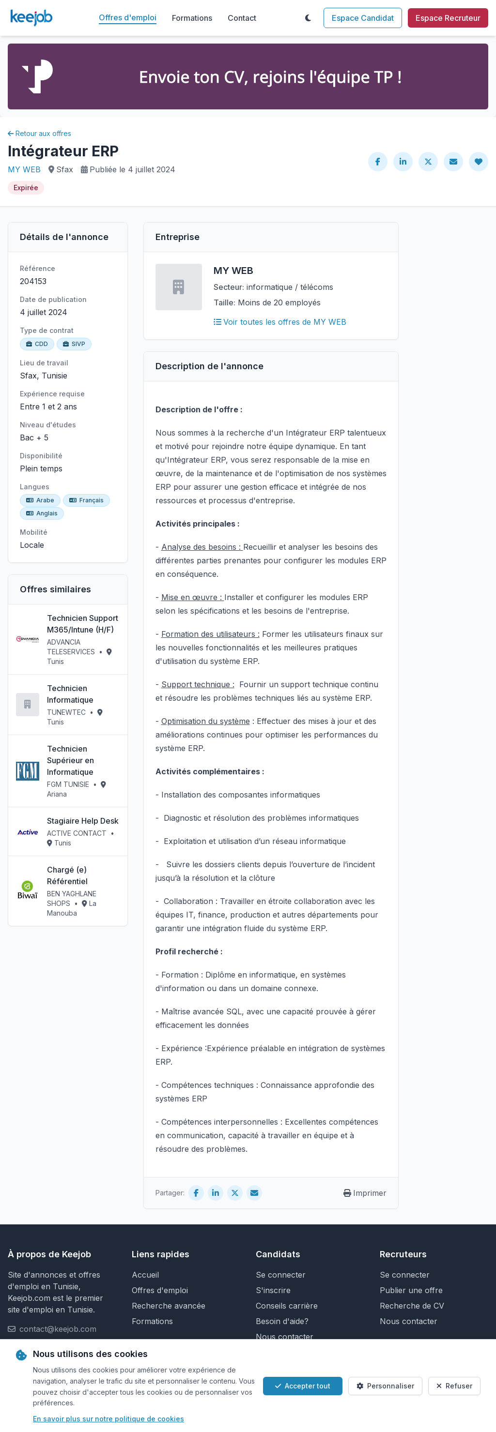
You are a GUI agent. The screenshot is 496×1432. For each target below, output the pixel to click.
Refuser (454, 1386)
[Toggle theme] (308, 18)
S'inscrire (273, 1290)
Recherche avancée (168, 1306)
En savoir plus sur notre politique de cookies (108, 1419)
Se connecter (281, 1275)
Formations (192, 18)
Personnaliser (385, 1386)
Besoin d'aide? (282, 1321)
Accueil (145, 1275)
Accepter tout (302, 1386)
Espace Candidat (363, 18)
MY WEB (24, 169)
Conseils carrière (287, 1306)
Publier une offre (411, 1290)
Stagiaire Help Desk (83, 821)
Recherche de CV (412, 1306)
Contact (242, 18)
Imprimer (365, 1193)
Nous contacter (284, 1337)
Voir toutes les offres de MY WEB (280, 322)
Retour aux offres (39, 133)
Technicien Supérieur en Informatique (70, 760)
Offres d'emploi (127, 17)
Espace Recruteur (448, 18)
